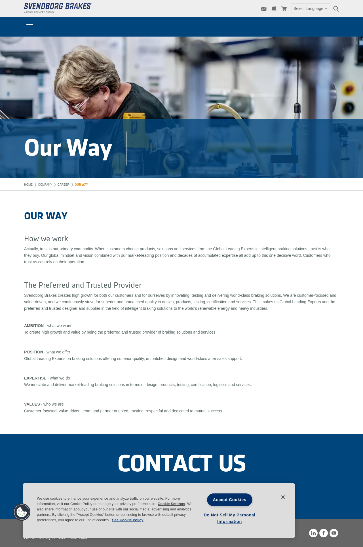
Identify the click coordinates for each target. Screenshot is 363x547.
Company (45, 184)
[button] (22, 512)
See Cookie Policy (127, 520)
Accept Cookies (229, 499)
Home (28, 184)
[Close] (283, 497)
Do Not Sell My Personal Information (56, 538)
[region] (159, 510)
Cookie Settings (171, 504)
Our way (81, 184)
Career (63, 184)
